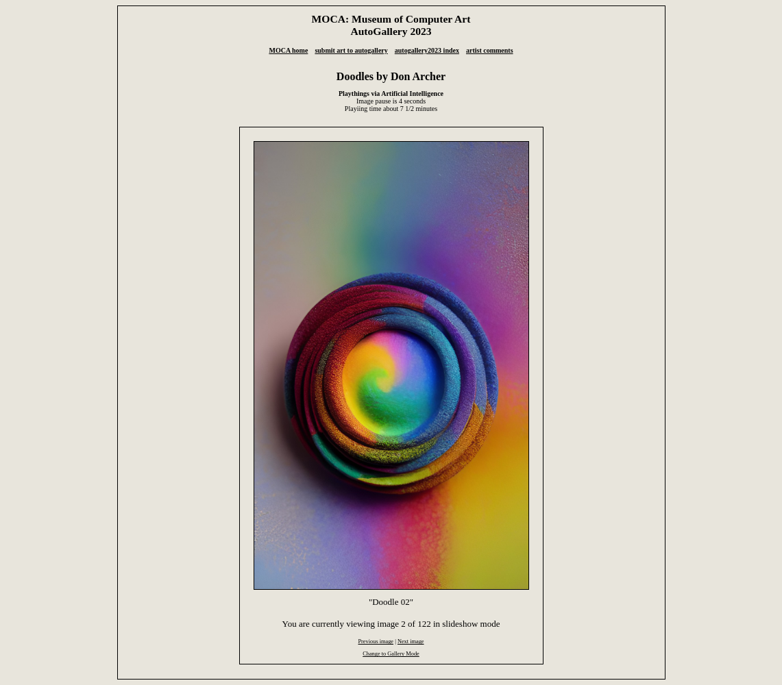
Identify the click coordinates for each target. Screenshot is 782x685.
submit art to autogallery (351, 50)
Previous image (375, 641)
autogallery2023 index (427, 50)
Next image (411, 641)
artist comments (489, 50)
